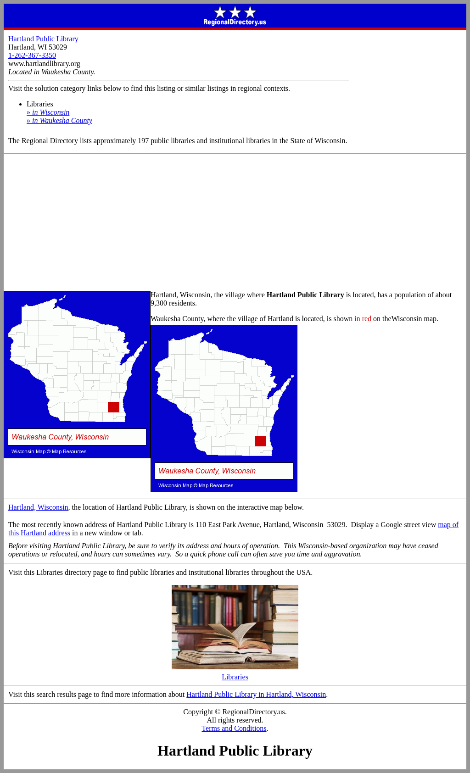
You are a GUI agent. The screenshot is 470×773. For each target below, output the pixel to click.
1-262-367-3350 (32, 55)
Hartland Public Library (43, 39)
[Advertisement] (235, 223)
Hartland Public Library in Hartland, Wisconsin (256, 694)
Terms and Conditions (233, 728)
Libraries (235, 674)
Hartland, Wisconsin (38, 507)
